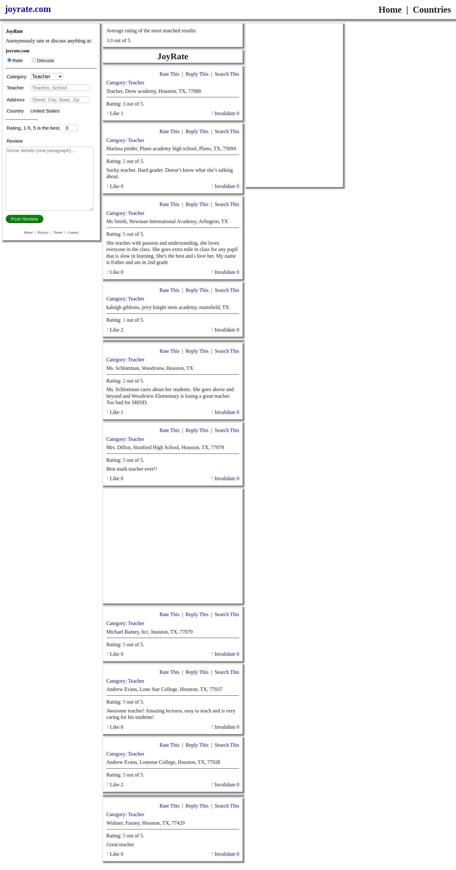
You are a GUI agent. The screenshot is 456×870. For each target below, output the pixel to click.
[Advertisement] (172, 546)
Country (16, 110)
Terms (58, 232)
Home (390, 9)
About (28, 232)
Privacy (43, 232)
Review (14, 141)
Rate (14, 60)
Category (18, 76)
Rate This (170, 74)
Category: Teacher (125, 83)
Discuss (43, 60)
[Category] (46, 76)
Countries (432, 9)
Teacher (16, 87)
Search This (227, 74)
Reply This (197, 74)
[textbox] (60, 88)
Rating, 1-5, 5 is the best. (36, 128)
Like (114, 113)
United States (45, 110)
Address (16, 99)
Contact (73, 232)
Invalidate (225, 113)
